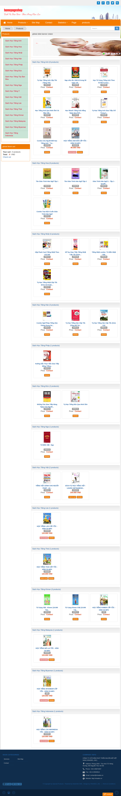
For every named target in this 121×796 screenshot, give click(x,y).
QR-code (7, 784)
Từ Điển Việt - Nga (47, 445)
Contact (48, 22)
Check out (7, 157)
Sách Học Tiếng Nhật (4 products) (45, 234)
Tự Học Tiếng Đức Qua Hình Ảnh (75, 404)
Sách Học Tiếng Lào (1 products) (45, 508)
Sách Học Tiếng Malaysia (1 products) (47, 630)
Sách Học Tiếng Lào (13, 103)
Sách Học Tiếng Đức (13, 71)
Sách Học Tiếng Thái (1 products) (45, 549)
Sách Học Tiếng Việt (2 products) (45, 467)
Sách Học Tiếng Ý (12, 91)
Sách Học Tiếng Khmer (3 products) (46, 589)
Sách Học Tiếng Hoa (13, 47)
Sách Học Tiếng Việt (13, 97)
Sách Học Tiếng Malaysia (15, 121)
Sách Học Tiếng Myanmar (15, 127)
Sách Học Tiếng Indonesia (11, 134)
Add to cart (72, 497)
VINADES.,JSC (95, 784)
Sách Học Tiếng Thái (13, 109)
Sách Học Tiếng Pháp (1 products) (46, 345)
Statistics (62, 22)
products (86, 22)
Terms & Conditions (109, 784)
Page (74, 22)
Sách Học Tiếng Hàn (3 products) (45, 305)
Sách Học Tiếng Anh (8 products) (45, 62)
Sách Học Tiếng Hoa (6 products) (45, 163)
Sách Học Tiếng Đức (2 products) (45, 386)
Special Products (58, 784)
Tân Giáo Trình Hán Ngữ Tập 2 (75, 181)
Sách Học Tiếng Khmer (14, 115)
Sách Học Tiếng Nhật (13, 53)
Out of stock (72, 152)
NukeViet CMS (77, 784)
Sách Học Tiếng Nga (13, 85)
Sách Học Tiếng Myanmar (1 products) (47, 671)
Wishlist (47, 92)
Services (6, 759)
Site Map (36, 22)
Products (22, 22)
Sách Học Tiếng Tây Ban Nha (15, 78)
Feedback (108, 794)
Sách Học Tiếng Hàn (13, 59)
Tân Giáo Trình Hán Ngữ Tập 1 (47, 181)
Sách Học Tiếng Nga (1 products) (45, 427)
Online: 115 (17, 784)
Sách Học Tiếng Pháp (14, 65)
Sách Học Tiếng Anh (13, 41)
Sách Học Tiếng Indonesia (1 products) (47, 711)
